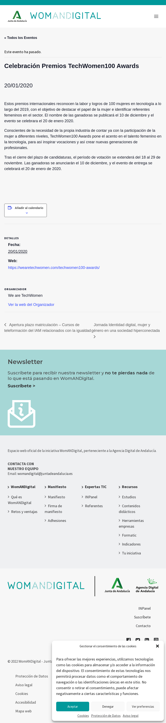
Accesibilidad (25, 702)
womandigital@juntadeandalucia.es (45, 473)
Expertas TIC (96, 486)
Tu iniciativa (131, 553)
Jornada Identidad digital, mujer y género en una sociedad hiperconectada (126, 328)
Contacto (143, 625)
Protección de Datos (106, 715)
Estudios (129, 496)
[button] (157, 646)
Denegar (108, 707)
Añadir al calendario (29, 208)
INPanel (91, 496)
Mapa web (23, 711)
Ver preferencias (143, 707)
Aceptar (72, 707)
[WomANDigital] (54, 16)
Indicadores (131, 544)
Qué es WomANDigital (19, 499)
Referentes (94, 505)
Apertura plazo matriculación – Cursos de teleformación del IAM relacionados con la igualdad (47, 328)
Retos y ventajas (24, 511)
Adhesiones (57, 520)
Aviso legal (131, 715)
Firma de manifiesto (53, 508)
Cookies (83, 715)
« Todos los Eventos (20, 38)
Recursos (129, 486)
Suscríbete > (21, 385)
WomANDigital (23, 486)
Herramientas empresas (131, 523)
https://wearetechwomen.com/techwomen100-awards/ (54, 268)
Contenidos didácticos (129, 508)
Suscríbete (142, 617)
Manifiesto (57, 486)
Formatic (129, 535)
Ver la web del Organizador (31, 305)
